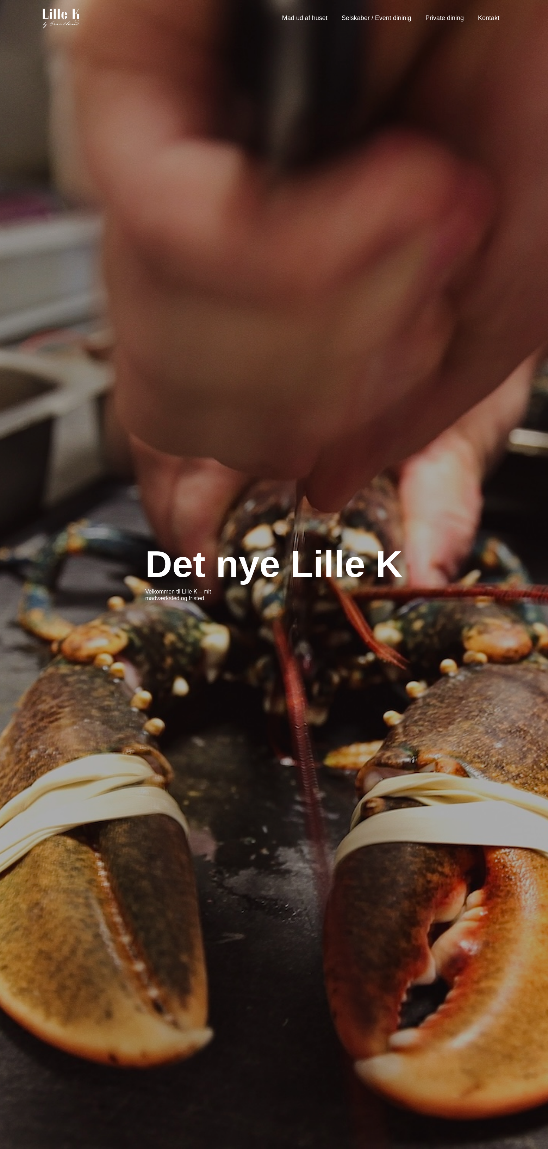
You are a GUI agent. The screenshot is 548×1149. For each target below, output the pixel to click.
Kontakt (488, 17)
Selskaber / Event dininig (376, 17)
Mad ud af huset (305, 17)
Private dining (444, 17)
